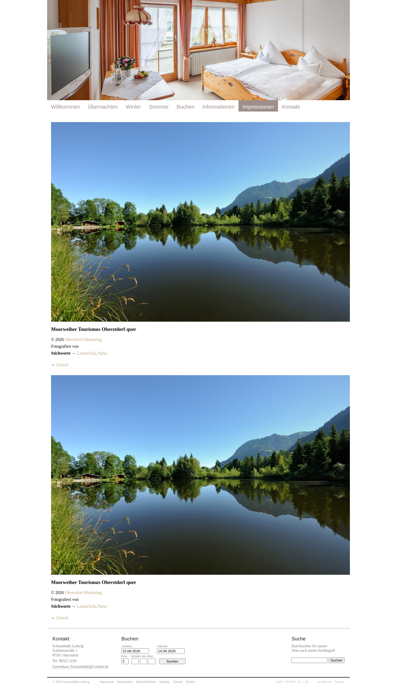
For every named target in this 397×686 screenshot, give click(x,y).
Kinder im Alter (142, 656)
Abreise (162, 646)
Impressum (107, 682)
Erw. (124, 656)
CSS (305, 682)
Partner (190, 682)
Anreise (126, 646)
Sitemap (164, 682)
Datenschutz (125, 682)
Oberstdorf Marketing (83, 339)
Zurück (62, 365)
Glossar (178, 682)
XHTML (290, 682)
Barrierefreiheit (146, 682)
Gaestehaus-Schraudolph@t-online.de (80, 667)
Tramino (339, 682)
